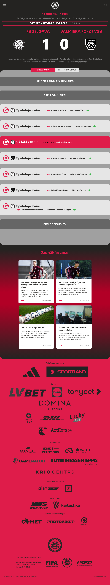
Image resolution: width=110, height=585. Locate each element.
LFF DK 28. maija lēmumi (33, 327)
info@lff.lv (26, 567)
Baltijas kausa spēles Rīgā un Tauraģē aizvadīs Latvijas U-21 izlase (35, 284)
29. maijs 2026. (36, 300)
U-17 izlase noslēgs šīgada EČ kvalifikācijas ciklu (71, 283)
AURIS (104, 577)
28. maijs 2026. (36, 346)
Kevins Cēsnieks (83, 126)
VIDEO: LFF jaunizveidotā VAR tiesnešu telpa (73, 328)
